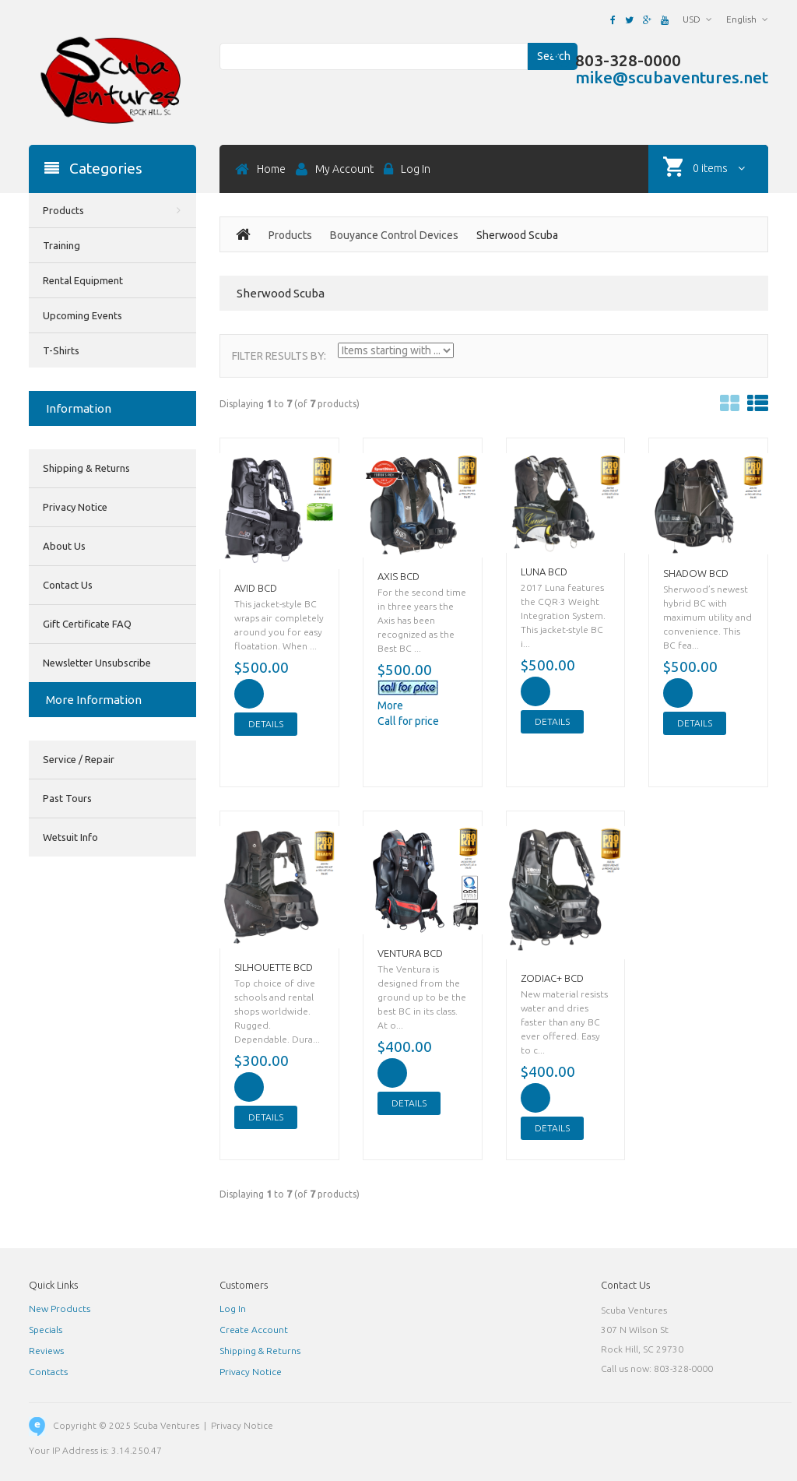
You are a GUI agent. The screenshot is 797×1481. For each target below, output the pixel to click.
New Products (59, 1308)
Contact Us (68, 584)
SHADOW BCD (696, 573)
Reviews (46, 1351)
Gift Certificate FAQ (87, 623)
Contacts (48, 1372)
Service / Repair (78, 759)
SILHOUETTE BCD (273, 967)
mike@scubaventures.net (671, 77)
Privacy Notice (75, 506)
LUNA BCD (544, 571)
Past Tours (67, 798)
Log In (232, 1308)
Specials (45, 1329)
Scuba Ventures (166, 1425)
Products (290, 235)
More (390, 705)
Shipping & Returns (86, 468)
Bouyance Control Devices (394, 235)
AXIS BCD (398, 576)
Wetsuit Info (70, 837)
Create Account (253, 1329)
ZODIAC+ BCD (552, 978)
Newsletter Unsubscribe (97, 662)
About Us (64, 545)
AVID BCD (255, 587)
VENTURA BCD (410, 953)
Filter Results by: (279, 356)
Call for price (408, 721)
